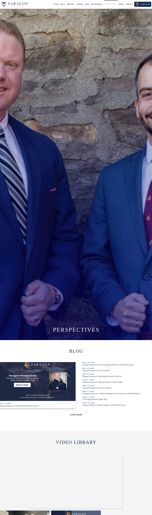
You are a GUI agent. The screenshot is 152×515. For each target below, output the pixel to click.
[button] (76, 415)
